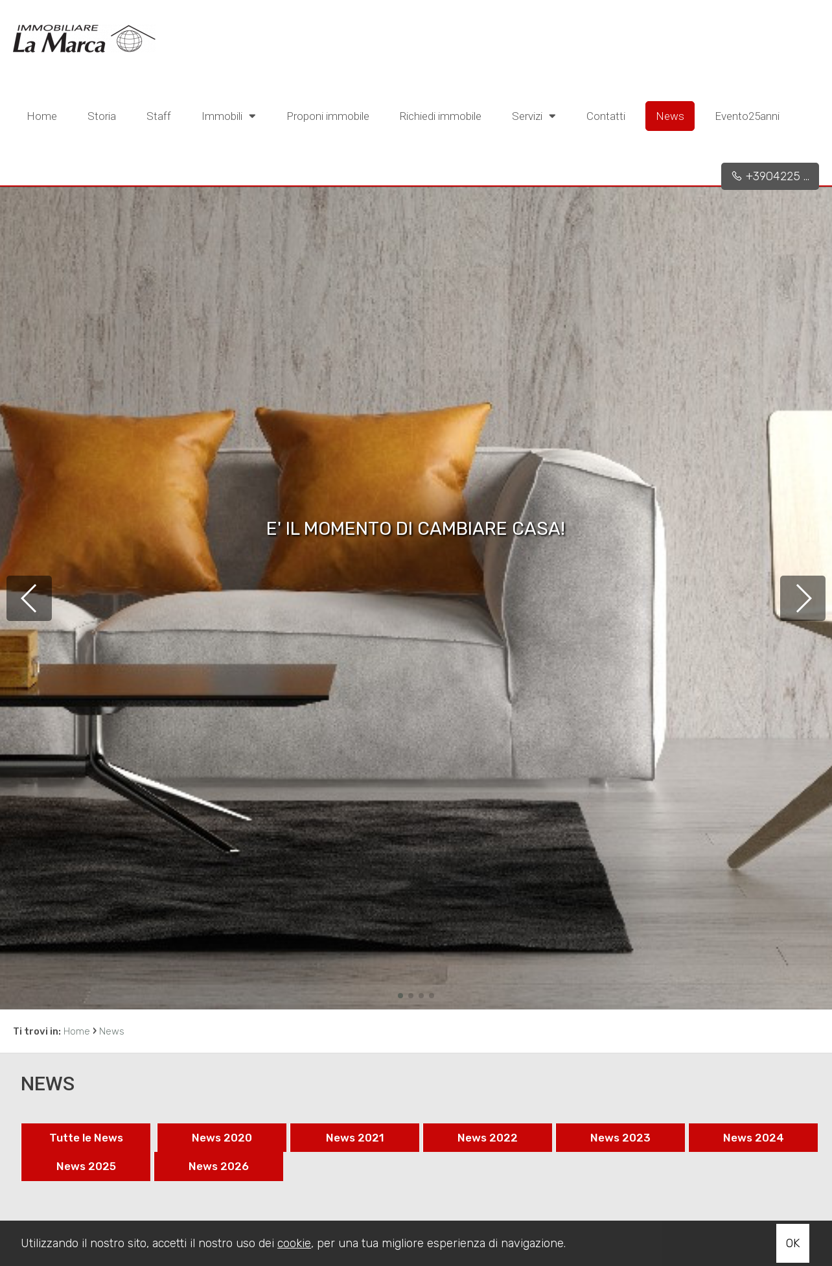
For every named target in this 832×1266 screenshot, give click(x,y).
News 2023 (620, 1137)
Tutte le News (86, 1137)
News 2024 (753, 1137)
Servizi (534, 115)
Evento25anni (747, 116)
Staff (158, 116)
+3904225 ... (770, 176)
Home (42, 116)
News (670, 116)
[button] (400, 995)
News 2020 (222, 1137)
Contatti (605, 116)
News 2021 (355, 1137)
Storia (101, 116)
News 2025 (86, 1166)
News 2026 (219, 1166)
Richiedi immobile (440, 116)
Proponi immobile (327, 116)
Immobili (229, 115)
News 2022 (487, 1137)
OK (793, 1243)
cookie (294, 1243)
